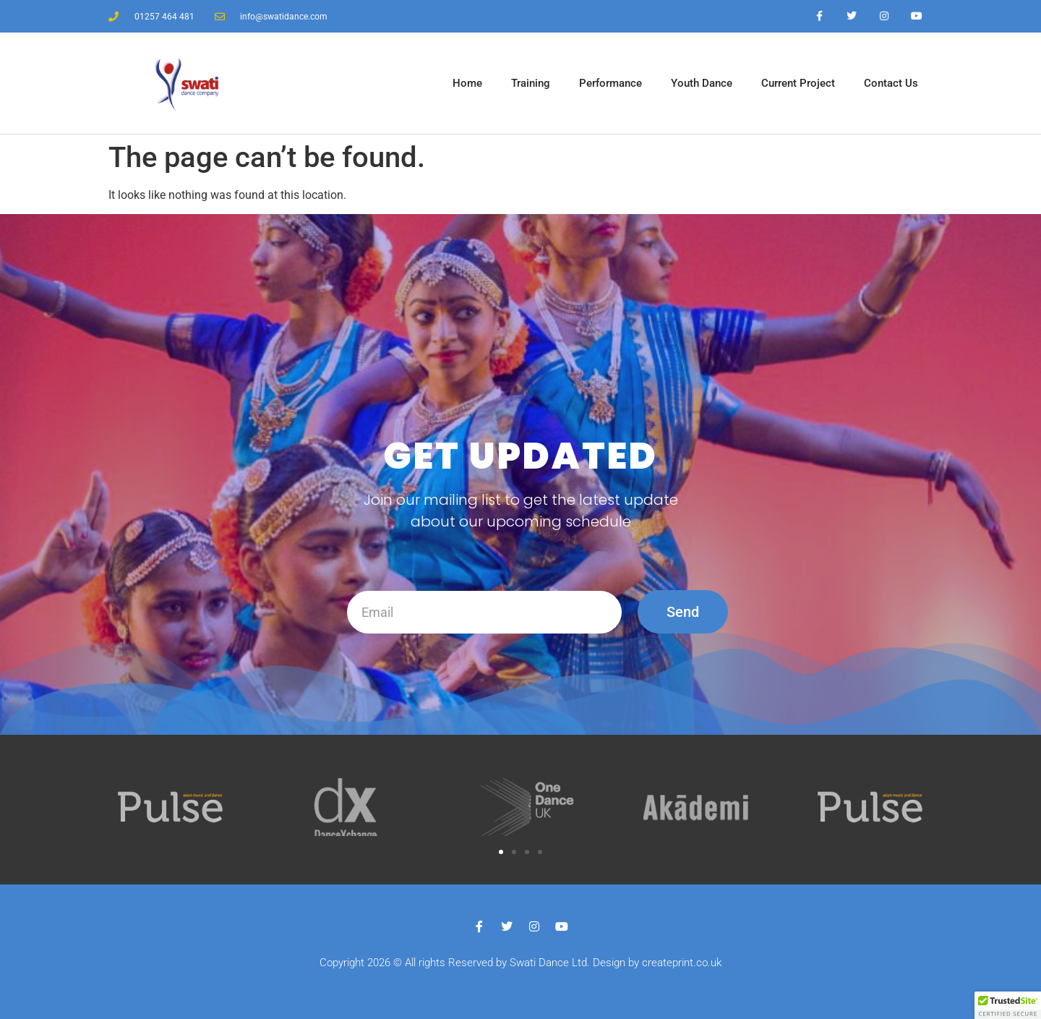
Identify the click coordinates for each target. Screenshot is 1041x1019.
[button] (501, 852)
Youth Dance (701, 83)
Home (467, 83)
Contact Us (891, 83)
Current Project (798, 83)
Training (530, 83)
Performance (610, 83)
